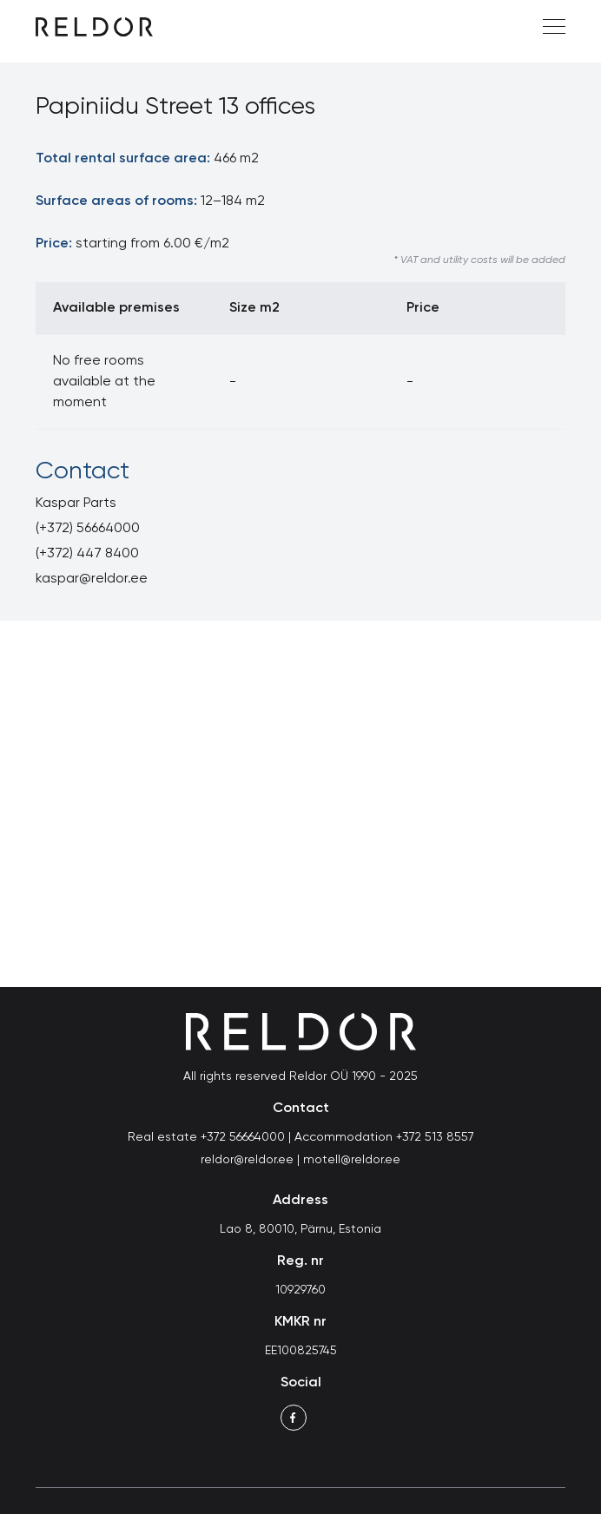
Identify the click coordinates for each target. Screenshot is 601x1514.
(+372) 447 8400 (87, 554)
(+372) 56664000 (88, 529)
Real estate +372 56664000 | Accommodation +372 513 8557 (301, 1137)
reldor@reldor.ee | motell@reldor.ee (300, 1160)
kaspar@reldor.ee (92, 579)
